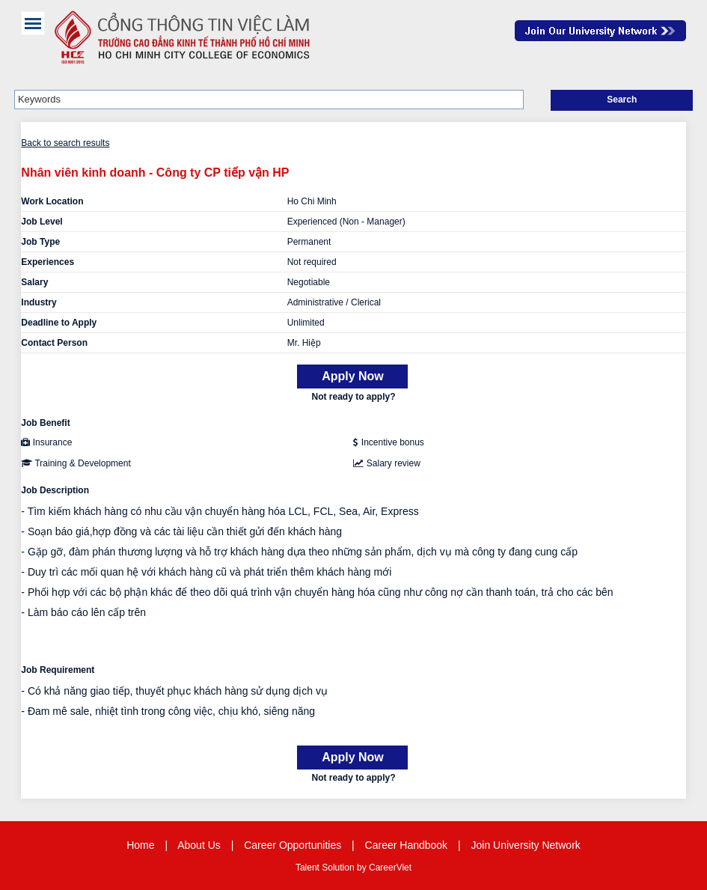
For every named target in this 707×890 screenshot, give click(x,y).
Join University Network (526, 845)
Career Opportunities (292, 845)
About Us (199, 845)
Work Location (52, 201)
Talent (309, 867)
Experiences (47, 262)
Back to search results (65, 143)
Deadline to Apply (59, 322)
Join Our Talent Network (600, 30)
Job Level (41, 221)
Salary (34, 282)
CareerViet (390, 867)
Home (140, 845)
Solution (339, 867)
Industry (38, 302)
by (363, 867)
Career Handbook (406, 845)
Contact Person (54, 343)
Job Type (40, 242)
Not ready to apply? (353, 396)
